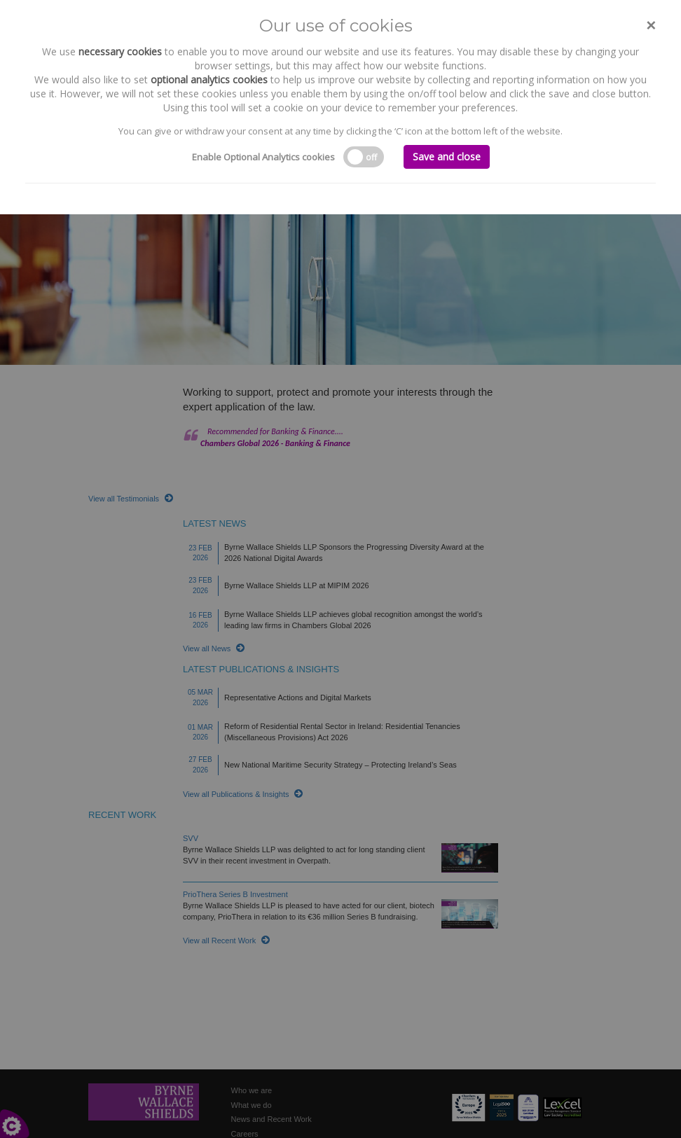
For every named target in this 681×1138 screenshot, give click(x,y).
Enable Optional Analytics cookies (263, 157)
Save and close (447, 156)
